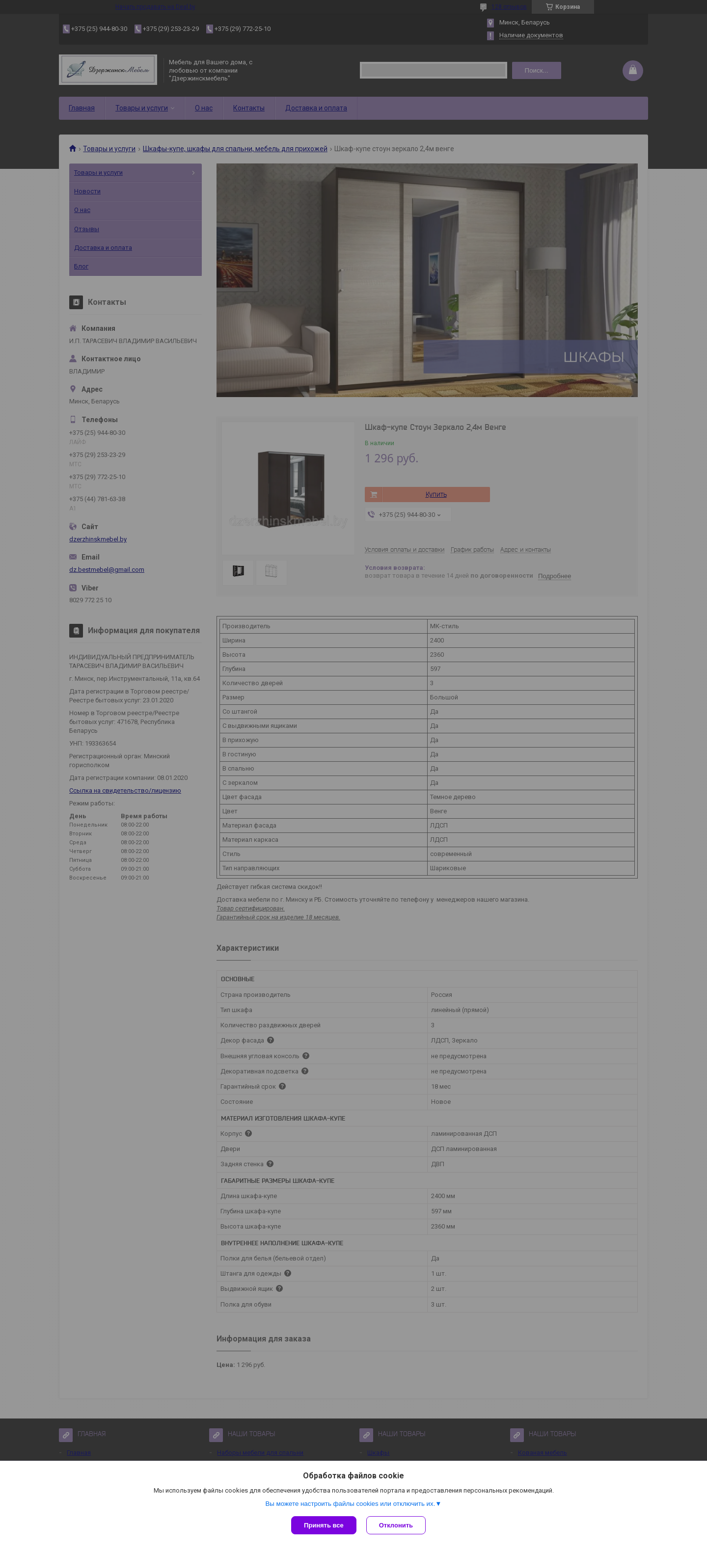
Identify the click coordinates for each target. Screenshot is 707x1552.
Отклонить (396, 1525)
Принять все (324, 1525)
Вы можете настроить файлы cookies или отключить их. (350, 1503)
